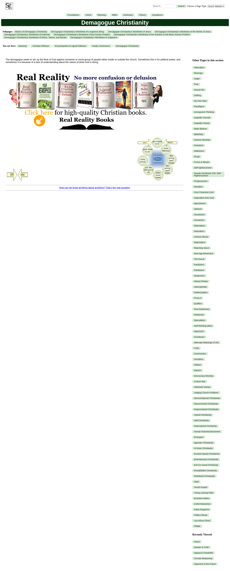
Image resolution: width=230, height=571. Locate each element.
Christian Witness (41, 46)
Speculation (199, 320)
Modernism (199, 276)
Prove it (197, 298)
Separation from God (204, 198)
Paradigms (199, 106)
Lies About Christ (202, 520)
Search (181, 6)
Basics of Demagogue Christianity (31, 31)
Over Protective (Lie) (203, 192)
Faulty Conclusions (101, 46)
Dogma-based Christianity (206, 409)
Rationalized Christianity (205, 426)
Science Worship (202, 140)
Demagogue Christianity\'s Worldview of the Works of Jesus (183, 31)
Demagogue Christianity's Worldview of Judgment (94, 37)
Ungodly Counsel (202, 117)
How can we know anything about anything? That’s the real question (94, 187)
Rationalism (199, 242)
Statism (197, 365)
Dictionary (128, 15)
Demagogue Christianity (127, 46)
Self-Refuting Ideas (203, 326)
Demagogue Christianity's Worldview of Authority (27, 34)
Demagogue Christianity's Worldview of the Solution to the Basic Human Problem (152, 34)
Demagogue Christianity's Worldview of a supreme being (77, 31)
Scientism (198, 145)
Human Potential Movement (207, 431)
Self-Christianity (201, 420)
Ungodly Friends (201, 123)
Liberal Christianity (202, 415)
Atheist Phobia (201, 281)
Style (196, 481)
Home (88, 15)
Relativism (199, 315)
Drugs (197, 156)
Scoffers (198, 303)
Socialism (198, 359)
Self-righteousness (203, 168)
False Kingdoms (201, 509)
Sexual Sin (199, 90)
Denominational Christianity (207, 398)
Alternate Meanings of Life (206, 342)
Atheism (198, 209)
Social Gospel (200, 487)
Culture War (199, 381)
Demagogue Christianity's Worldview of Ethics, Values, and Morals (35, 37)
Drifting (197, 95)
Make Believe (200, 129)
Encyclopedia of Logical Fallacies (70, 46)
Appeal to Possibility (203, 553)
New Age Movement (203, 253)
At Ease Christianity (203, 448)
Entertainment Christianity (206, 459)
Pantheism (199, 264)
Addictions (199, 151)
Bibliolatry (198, 134)
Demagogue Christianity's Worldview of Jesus (129, 31)
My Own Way (200, 101)
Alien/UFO (199, 331)
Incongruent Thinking (204, 112)
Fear (196, 84)
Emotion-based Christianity (206, 454)
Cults (196, 348)
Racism (197, 370)
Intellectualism (200, 292)
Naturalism (199, 67)
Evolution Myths (201, 498)
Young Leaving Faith (203, 493)
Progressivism (200, 181)
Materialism (199, 226)
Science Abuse (201, 237)
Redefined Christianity (204, 476)
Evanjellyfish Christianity (205, 470)
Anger (197, 78)
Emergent (198, 437)
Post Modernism (201, 309)
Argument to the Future (205, 564)
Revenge (198, 73)
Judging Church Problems (206, 392)
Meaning (102, 15)
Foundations (73, 15)
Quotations (157, 15)
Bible (114, 15)
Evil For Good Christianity (206, 465)
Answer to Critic (201, 547)
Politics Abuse (200, 515)
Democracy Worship (203, 376)
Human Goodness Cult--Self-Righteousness (207, 174)
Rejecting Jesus (201, 248)
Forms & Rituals (201, 162)
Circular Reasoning (203, 558)
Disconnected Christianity (206, 404)
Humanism (199, 220)
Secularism (199, 214)
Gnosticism (199, 337)
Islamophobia (200, 287)
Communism (200, 353)
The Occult (199, 259)
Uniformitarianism (202, 504)
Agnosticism (200, 203)
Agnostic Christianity (203, 443)
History (142, 15)
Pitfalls (197, 526)
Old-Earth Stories (202, 387)
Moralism (198, 187)
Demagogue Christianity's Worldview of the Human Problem (82, 34)
